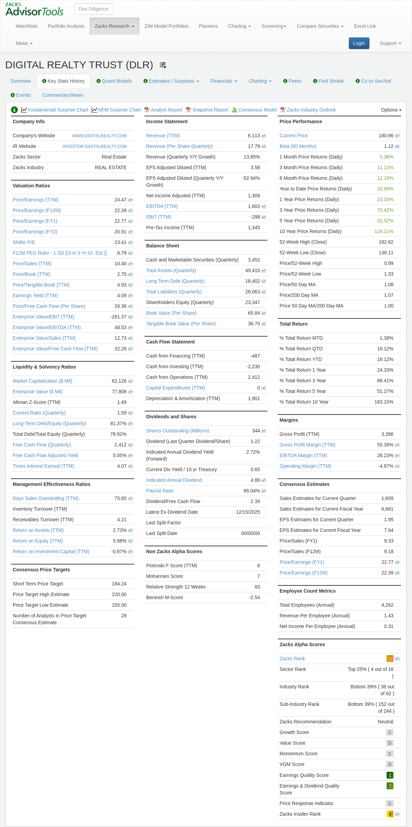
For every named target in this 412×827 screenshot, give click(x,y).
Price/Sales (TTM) (32, 263)
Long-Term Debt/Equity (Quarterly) (49, 423)
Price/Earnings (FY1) (35, 221)
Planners (208, 26)
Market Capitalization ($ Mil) (42, 381)
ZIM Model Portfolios (166, 26)
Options (391, 110)
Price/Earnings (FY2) (35, 231)
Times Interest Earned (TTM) (43, 466)
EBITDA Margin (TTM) (303, 455)
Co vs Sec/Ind (373, 81)
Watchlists (26, 26)
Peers (292, 81)
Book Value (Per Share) (171, 313)
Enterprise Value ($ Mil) (37, 391)
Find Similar (328, 81)
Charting (239, 26)
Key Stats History (63, 81)
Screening (273, 26)
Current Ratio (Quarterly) (39, 413)
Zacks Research (114, 26)
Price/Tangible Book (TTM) (41, 285)
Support (390, 43)
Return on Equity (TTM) (38, 541)
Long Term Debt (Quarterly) (175, 281)
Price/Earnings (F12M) (37, 210)
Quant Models (114, 81)
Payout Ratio (160, 490)
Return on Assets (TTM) (38, 530)
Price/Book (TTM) (31, 274)
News (24, 43)
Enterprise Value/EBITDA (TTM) (47, 327)
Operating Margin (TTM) (305, 466)
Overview (21, 81)
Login (359, 43)
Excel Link (365, 26)
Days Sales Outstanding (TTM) (46, 498)
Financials (224, 81)
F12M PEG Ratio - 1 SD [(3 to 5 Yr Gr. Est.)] (60, 253)
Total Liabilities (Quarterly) (174, 291)
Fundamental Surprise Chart (54, 110)
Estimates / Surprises (171, 81)
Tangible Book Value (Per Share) (181, 323)
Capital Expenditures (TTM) (175, 388)
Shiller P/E (24, 242)
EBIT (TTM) (158, 217)
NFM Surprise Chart (116, 110)
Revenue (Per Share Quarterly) (179, 146)
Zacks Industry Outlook (308, 110)
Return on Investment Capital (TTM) (51, 551)
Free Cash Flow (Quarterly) (42, 444)
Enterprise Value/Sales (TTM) (44, 338)
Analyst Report (163, 110)
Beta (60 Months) (297, 146)
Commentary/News (63, 95)
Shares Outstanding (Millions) (177, 430)
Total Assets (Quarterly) (171, 270)
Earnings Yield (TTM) (35, 295)
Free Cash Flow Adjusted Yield (45, 455)
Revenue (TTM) (163, 135)
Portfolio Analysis (66, 26)
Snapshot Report (207, 110)
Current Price (293, 135)
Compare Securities (320, 26)
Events (21, 95)
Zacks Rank (292, 658)
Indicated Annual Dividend (174, 480)
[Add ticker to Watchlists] (163, 65)
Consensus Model (254, 110)
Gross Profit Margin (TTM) (307, 444)
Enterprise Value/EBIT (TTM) (43, 316)
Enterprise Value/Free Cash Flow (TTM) (55, 348)
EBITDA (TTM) (162, 206)
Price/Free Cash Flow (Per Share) (49, 306)
